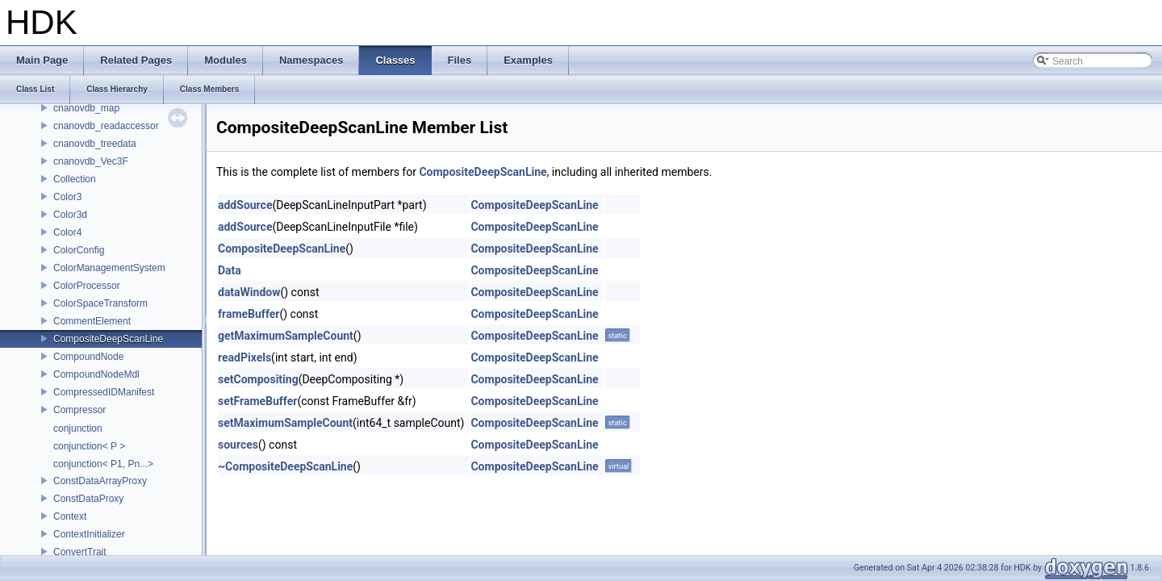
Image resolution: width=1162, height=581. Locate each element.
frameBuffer (248, 313)
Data (229, 270)
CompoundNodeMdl (96, 374)
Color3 (67, 197)
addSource (245, 205)
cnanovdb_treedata (94, 143)
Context (69, 516)
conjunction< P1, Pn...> (103, 464)
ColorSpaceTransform (100, 303)
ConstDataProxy (88, 498)
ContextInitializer (89, 534)
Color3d (70, 214)
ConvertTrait (80, 552)
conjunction (77, 428)
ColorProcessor (86, 285)
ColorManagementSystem (109, 268)
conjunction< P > (89, 446)
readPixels (244, 357)
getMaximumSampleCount (285, 335)
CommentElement (92, 321)
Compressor (79, 410)
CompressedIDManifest (103, 392)
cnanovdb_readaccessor (106, 126)
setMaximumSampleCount (285, 422)
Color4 (67, 232)
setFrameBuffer (257, 401)
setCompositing (258, 379)
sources (238, 444)
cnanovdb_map (86, 108)
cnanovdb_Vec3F (90, 161)
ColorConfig (78, 250)
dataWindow (249, 292)
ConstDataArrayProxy (100, 481)
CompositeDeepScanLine (108, 339)
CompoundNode (88, 356)
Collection (74, 179)
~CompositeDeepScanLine (285, 466)
